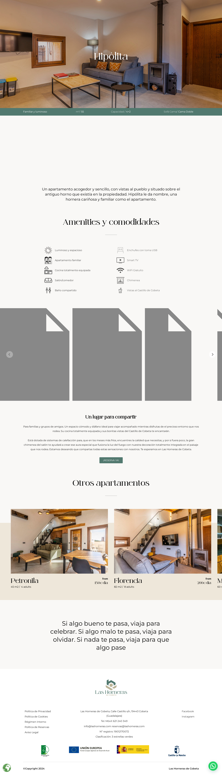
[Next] (212, 354)
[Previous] (9, 354)
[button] (213, 766)
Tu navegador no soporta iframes (111, 147)
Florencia (128, 580)
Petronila (25, 580)
